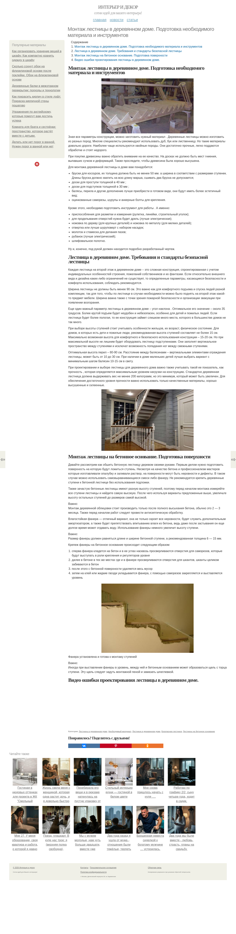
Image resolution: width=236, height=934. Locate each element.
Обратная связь (155, 868)
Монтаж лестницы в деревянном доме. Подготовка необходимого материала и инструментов (138, 46)
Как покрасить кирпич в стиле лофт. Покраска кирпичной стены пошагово (36, 101)
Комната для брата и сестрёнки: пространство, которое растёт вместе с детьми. (34, 131)
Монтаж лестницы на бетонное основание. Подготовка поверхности (120, 55)
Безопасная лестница (172, 731)
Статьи (132, 20)
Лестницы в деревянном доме (93, 731)
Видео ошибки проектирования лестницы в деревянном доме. (117, 59)
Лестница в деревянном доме (146, 731)
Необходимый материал (119, 731)
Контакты (84, 868)
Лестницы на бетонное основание (199, 731)
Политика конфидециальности (93, 872)
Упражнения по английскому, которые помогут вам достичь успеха (32, 116)
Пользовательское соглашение (103, 868)
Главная (99, 20)
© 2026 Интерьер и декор (24, 868)
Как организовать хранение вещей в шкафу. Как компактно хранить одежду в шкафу (36, 56)
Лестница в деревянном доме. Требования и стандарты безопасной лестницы (128, 51)
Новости (116, 20)
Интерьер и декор (118, 7)
